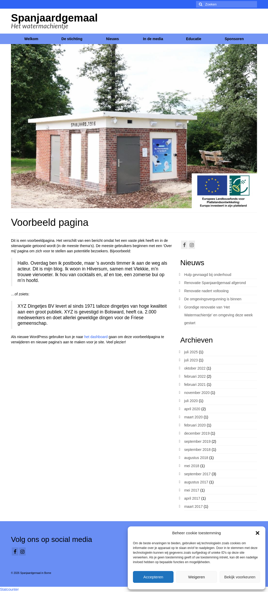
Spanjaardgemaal (54, 18)
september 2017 (197, 474)
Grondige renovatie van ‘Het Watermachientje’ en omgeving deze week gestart (218, 315)
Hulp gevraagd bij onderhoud (207, 275)
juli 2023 (191, 360)
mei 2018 (191, 466)
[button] (257, 533)
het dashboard (96, 337)
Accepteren (153, 577)
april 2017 (192, 498)
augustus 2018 (196, 458)
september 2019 (197, 441)
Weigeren (196, 577)
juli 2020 (191, 401)
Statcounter (9, 589)
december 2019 (197, 433)
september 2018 (197, 449)
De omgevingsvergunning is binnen (213, 299)
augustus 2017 (196, 482)
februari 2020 (195, 425)
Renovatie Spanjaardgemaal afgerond (215, 283)
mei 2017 (191, 490)
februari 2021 (195, 384)
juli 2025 (191, 352)
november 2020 (197, 393)
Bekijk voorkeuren (239, 577)
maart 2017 (193, 506)
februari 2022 (195, 376)
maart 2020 (193, 417)
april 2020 (192, 409)
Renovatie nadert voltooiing (206, 291)
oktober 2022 (195, 368)
